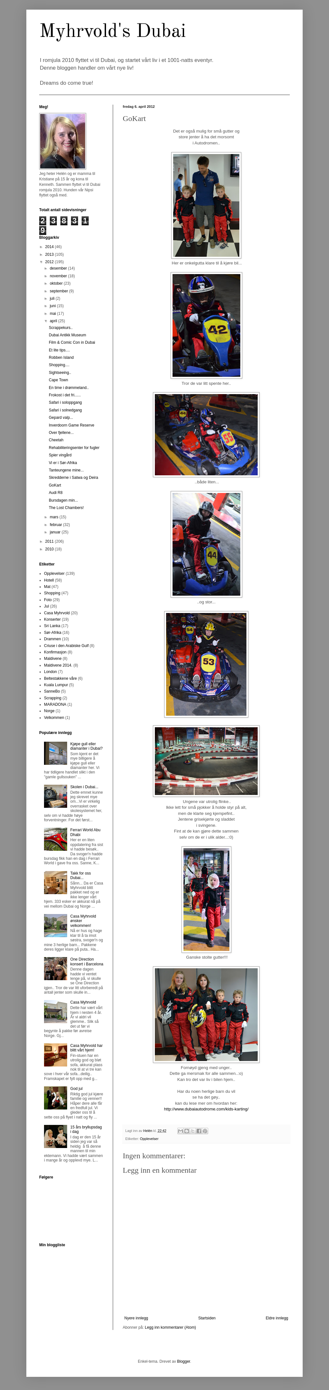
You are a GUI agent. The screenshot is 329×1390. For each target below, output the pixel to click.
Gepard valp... (61, 417)
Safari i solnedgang (65, 410)
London (50, 671)
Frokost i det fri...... (65, 395)
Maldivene (53, 658)
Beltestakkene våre (60, 678)
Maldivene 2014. (58, 665)
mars (54, 517)
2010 (50, 549)
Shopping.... (59, 365)
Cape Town (58, 380)
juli (53, 298)
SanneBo (52, 691)
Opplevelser (149, 1139)
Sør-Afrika (52, 632)
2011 (50, 541)
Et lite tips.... (59, 350)
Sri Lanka (52, 626)
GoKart (55, 485)
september (59, 291)
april (54, 321)
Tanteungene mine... (66, 470)
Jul (46, 606)
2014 (50, 247)
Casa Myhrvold (57, 613)
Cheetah (56, 440)
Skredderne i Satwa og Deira (73, 477)
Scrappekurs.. (61, 327)
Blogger (183, 1361)
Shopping (52, 593)
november (59, 276)
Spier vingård (60, 455)
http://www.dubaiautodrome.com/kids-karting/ (206, 1109)
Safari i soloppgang (65, 402)
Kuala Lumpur (56, 685)
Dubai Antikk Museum (67, 335)
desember (59, 268)
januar (56, 532)
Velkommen (54, 717)
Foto (48, 600)
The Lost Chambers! (66, 507)
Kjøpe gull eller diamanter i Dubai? (86, 746)
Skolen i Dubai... (84, 787)
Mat (47, 586)
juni (53, 306)
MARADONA (55, 704)
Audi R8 (56, 492)
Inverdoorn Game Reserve (71, 425)
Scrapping (52, 698)
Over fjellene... (61, 432)
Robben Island (61, 357)
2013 (50, 254)
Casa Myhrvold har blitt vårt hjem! (86, 1047)
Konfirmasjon (55, 652)
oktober (57, 283)
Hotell (49, 580)
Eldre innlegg (277, 1318)
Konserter (52, 619)
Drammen (52, 639)
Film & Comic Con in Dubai (72, 342)
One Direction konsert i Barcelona (86, 961)
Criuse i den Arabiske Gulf (66, 645)
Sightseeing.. (60, 372)
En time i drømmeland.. (69, 387)
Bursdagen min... (63, 500)
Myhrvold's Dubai (112, 31)
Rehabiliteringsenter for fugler (74, 447)
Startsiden (207, 1318)
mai (53, 313)
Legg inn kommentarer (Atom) (170, 1327)
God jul (76, 1088)
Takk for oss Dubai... (80, 875)
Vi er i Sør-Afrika (63, 463)
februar (56, 524)
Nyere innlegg (136, 1318)
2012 (50, 262)
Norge (49, 711)
